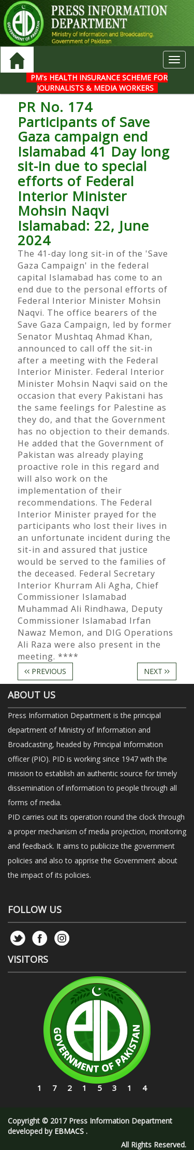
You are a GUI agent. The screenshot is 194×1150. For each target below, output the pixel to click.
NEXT (157, 671)
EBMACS (69, 1131)
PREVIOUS (45, 671)
